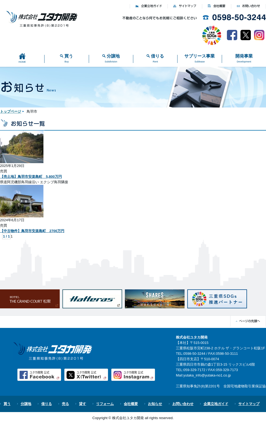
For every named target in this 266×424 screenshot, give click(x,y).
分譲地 (26, 404)
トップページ (10, 111)
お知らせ (155, 404)
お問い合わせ (183, 404)
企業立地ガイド (216, 404)
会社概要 (131, 404)
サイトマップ (248, 404)
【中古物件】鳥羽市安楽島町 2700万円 (32, 231)
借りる (46, 404)
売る (65, 404)
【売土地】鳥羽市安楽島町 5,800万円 (31, 177)
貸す (82, 404)
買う (7, 404)
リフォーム (105, 404)
